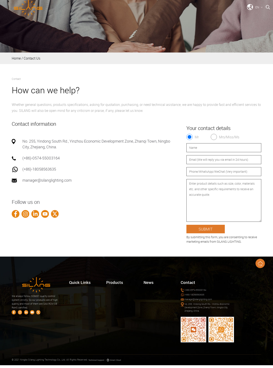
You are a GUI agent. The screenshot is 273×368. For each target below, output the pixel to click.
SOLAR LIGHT (113, 310)
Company (162, 13)
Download (188, 13)
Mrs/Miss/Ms (229, 137)
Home (115, 13)
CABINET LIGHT (114, 300)
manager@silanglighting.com (47, 180)
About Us (74, 300)
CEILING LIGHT (114, 295)
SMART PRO (112, 315)
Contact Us (234, 13)
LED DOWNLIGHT (115, 290)
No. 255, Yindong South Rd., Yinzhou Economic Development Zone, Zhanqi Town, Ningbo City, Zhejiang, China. (208, 309)
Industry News (151, 295)
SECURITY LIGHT (115, 305)
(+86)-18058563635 (39, 169)
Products (137, 13)
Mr (197, 137)
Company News (152, 290)
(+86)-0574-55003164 (41, 158)
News (210, 13)
